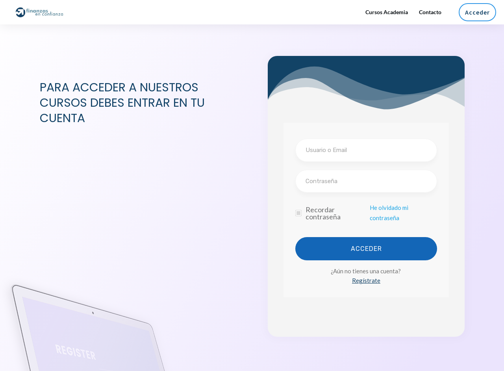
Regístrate (366, 280)
